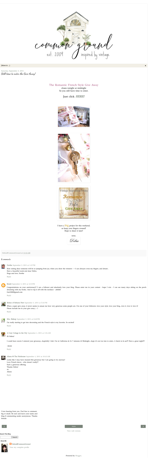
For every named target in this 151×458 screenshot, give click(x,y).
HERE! (80, 96)
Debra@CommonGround (21, 444)
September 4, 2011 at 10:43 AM (38, 356)
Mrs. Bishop (11, 319)
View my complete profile (19, 447)
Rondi (9, 284)
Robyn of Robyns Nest (15, 303)
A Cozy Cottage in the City (17, 333)
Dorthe (9, 265)
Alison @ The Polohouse (16, 356)
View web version (73, 431)
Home (74, 426)
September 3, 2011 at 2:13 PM (23, 284)
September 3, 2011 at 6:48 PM (28, 319)
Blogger (78, 456)
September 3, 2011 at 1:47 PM (24, 265)
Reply (9, 277)
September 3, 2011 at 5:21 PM (36, 303)
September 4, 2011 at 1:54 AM (39, 333)
